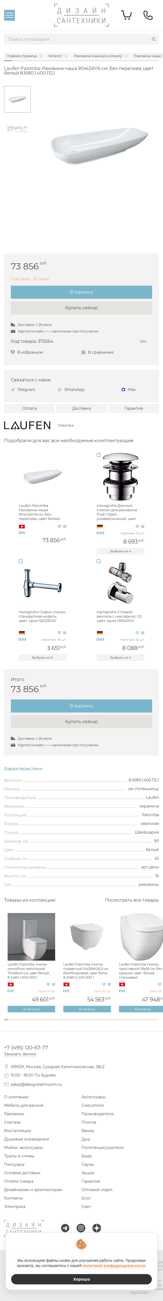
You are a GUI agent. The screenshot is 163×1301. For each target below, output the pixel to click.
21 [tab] (83, 1023)
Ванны (88, 1130)
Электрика (15, 1206)
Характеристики (23, 768)
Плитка (89, 1122)
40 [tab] (157, 1023)
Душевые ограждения (26, 1139)
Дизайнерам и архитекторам (33, 1189)
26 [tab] (103, 1023)
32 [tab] (126, 1023)
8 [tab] (33, 1023)
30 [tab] (118, 1023)
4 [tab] (18, 1023)
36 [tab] (141, 1023)
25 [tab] (99, 1023)
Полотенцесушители (103, 1147)
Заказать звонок (20, 1054)
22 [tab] (87, 1023)
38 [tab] (149, 1023)
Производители (98, 1113)
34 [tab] (134, 1023)
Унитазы (12, 1122)
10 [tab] (41, 1023)
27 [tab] (107, 1023)
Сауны (88, 1164)
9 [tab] (37, 1023)
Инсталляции (17, 1130)
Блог (86, 1198)
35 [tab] (138, 1023)
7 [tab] (29, 1023)
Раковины (14, 1113)
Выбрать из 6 (42, 657)
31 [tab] (122, 1023)
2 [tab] (10, 1023)
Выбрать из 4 (120, 551)
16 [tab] (64, 1023)
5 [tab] (21, 1023)
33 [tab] (130, 1023)
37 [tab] (145, 1023)
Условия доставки (22, 1172)
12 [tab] (49, 1023)
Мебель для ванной (23, 1105)
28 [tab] (110, 1023)
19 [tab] (76, 1023)
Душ (86, 1139)
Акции (88, 1172)
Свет (86, 1206)
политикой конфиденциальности (114, 1265)
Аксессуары (93, 1097)
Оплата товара (18, 1181)
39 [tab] (153, 1023)
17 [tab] (68, 1023)
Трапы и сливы (19, 1156)
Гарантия (133, 408)
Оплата (29, 408)
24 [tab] (95, 1023)
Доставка (81, 408)
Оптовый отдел (97, 1189)
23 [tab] (91, 1023)
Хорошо (81, 1279)
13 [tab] (52, 1023)
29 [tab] (114, 1023)
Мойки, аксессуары (23, 1147)
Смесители (93, 1105)
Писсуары (14, 1164)
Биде (87, 1156)
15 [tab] (60, 1023)
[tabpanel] (32, 963)
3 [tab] (14, 1023)
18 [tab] (72, 1023)
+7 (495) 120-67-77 (26, 1047)
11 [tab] (45, 1023)
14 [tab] (56, 1023)
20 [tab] (80, 1023)
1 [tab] (6, 1019)
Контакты (13, 1198)
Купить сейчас (81, 307)
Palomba (66, 425)
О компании (16, 1097)
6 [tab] (25, 1023)
